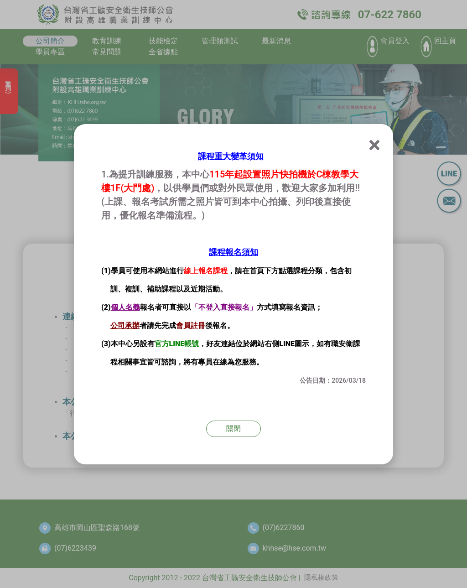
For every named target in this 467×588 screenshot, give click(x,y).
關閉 (233, 428)
